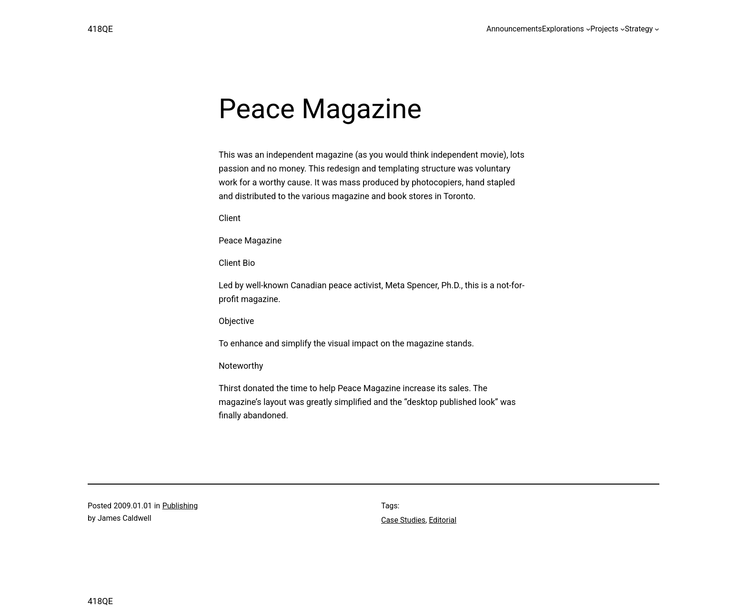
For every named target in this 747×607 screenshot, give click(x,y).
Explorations (563, 28)
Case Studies (403, 520)
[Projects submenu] (622, 29)
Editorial (442, 520)
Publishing (180, 505)
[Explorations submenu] (588, 29)
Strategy (639, 28)
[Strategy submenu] (657, 29)
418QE (100, 29)
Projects (604, 28)
